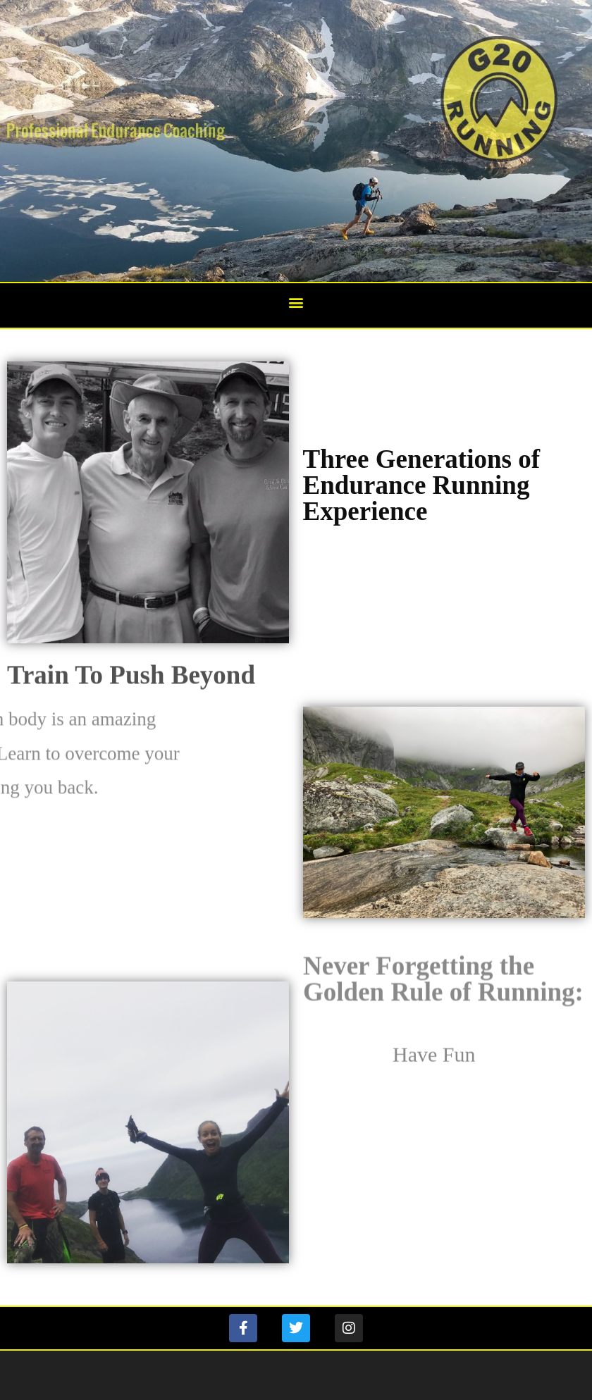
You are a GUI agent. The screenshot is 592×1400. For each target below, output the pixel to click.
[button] (296, 302)
